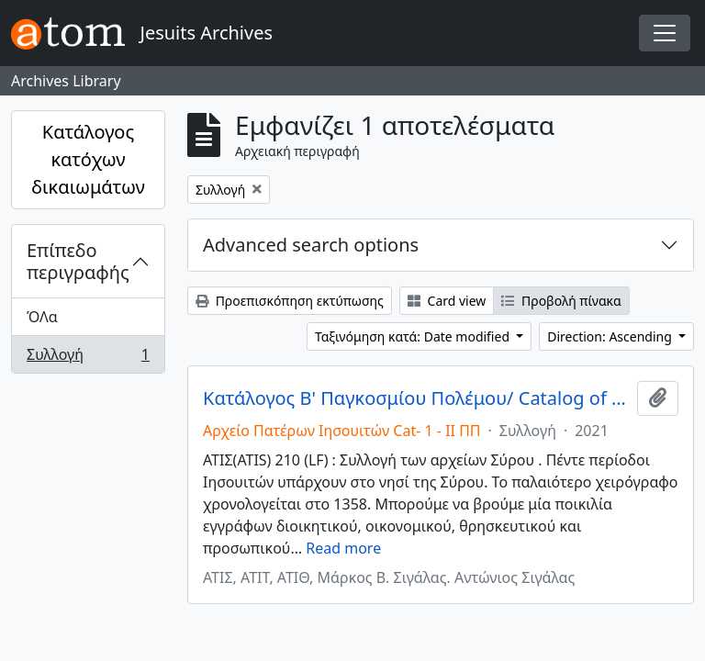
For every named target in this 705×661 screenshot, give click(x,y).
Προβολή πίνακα (561, 300)
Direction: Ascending (611, 336)
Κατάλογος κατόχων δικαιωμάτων (88, 159)
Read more (343, 548)
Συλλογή (88, 358)
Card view (447, 300)
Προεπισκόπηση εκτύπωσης (290, 300)
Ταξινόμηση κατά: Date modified (414, 336)
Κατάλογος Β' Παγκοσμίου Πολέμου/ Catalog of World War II (416, 398)
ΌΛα (42, 317)
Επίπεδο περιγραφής (78, 261)
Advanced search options (311, 244)
